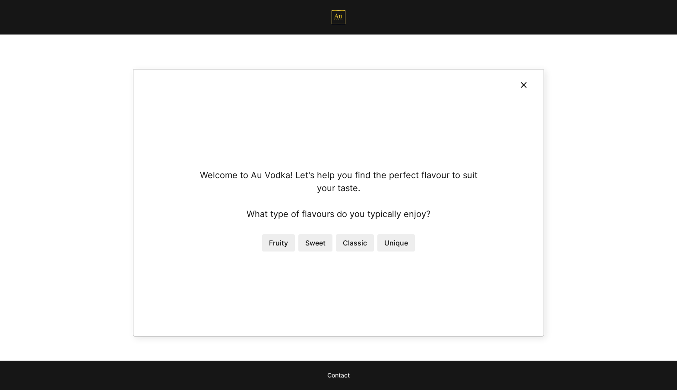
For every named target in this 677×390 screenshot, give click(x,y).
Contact (338, 375)
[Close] (523, 84)
